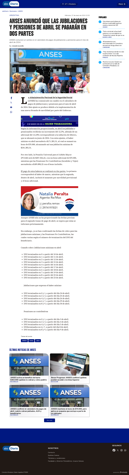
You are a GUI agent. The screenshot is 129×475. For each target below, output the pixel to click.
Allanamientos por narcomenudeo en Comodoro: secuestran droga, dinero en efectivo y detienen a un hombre (114, 44)
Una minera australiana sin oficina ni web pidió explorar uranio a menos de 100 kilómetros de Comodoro (112, 24)
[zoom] (49, 70)
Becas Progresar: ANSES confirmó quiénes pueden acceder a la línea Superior (69, 378)
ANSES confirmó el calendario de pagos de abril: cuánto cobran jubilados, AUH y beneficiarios (28, 411)
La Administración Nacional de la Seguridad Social (50, 97)
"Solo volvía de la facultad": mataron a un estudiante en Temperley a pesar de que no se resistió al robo (113, 34)
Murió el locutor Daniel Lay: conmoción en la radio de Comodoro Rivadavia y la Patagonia (112, 65)
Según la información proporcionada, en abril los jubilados (47, 128)
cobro (38, 341)
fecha (31, 341)
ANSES (24, 341)
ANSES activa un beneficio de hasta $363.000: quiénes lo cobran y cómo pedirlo (28, 378)
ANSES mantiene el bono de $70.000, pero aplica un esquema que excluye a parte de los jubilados (69, 411)
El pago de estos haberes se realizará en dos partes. (43, 171)
